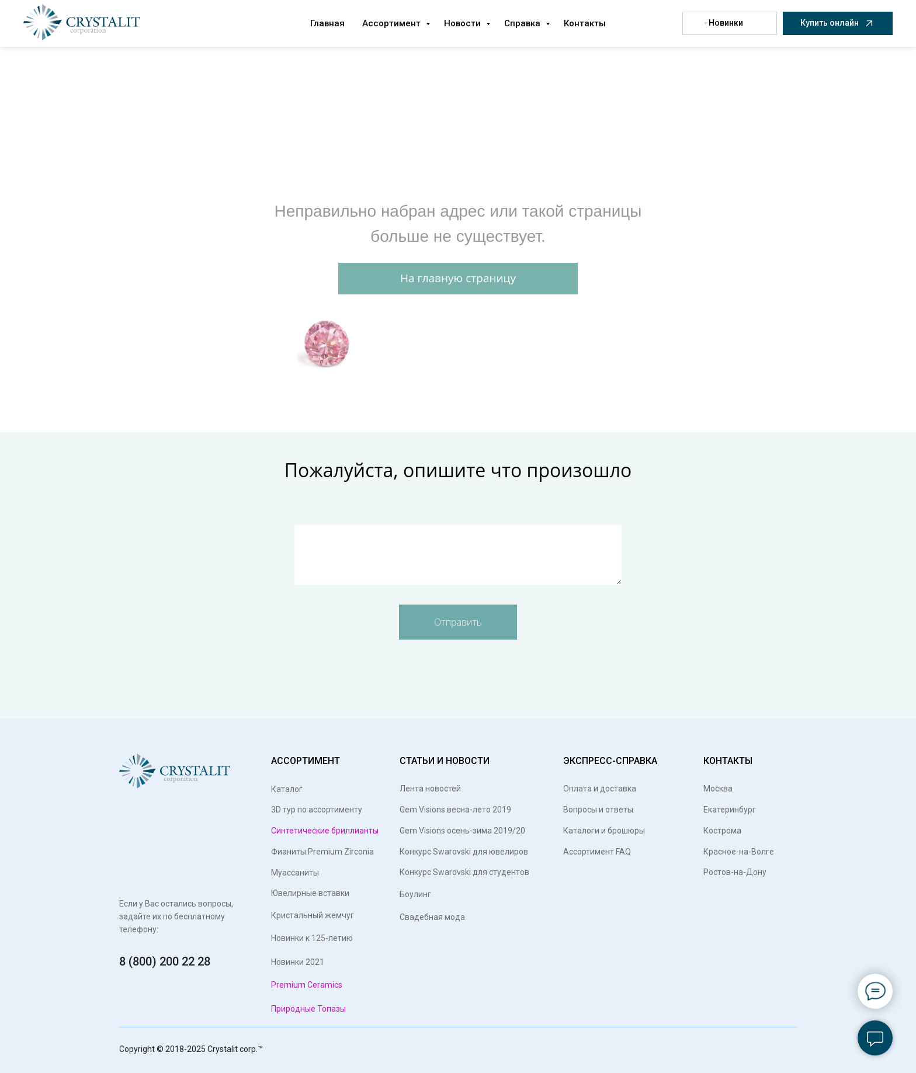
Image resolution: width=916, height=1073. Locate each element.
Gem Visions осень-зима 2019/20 (462, 830)
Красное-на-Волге (738, 851)
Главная (327, 23)
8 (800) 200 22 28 (164, 961)
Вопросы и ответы (598, 809)
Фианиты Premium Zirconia (322, 851)
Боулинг (415, 894)
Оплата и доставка (599, 788)
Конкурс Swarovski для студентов (464, 872)
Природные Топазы (308, 1008)
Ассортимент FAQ (597, 851)
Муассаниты (295, 872)
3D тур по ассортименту (316, 809)
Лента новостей (430, 788)
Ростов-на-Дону (734, 872)
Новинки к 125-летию (312, 938)
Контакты (585, 23)
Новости (463, 23)
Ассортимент (392, 23)
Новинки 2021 (297, 962)
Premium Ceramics (306, 984)
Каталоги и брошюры (604, 830)
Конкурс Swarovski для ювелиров (464, 851)
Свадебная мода (432, 917)
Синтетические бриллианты (325, 830)
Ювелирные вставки (310, 893)
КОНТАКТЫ (727, 760)
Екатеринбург (729, 809)
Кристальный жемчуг (312, 915)
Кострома (722, 830)
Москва (718, 788)
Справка (523, 23)
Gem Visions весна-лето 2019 (455, 809)
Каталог (289, 789)
